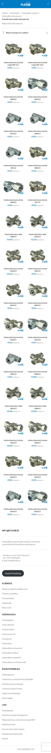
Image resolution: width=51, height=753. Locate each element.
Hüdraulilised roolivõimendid (14, 662)
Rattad (5, 738)
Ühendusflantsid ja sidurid (13, 729)
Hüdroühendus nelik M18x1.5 (37, 407)
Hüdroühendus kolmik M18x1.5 (13, 98)
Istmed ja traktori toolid (12, 688)
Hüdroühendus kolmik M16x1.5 (37, 98)
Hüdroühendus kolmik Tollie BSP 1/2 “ (13, 63)
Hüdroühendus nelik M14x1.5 (37, 235)
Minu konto (7, 607)
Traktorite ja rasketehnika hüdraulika (17, 679)
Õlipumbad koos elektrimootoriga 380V (18, 720)
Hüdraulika (15, 13)
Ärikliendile (6, 603)
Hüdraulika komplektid (11, 657)
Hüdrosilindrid (8, 625)
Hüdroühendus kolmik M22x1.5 (13, 270)
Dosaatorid (6, 639)
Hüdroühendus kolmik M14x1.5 (13, 132)
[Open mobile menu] (3, 4)
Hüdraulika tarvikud (30, 13)
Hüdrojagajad (7, 620)
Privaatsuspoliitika (10, 593)
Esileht (5, 13)
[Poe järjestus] (47, 33)
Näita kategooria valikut (17, 32)
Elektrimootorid (8, 724)
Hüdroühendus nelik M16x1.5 (13, 235)
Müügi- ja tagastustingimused (14, 589)
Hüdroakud (6, 643)
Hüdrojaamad (7, 710)
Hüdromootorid (8, 634)
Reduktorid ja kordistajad (12, 684)
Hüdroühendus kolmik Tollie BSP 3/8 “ (37, 63)
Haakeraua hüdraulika (11, 693)
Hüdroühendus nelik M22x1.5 (13, 407)
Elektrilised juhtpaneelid (12, 734)
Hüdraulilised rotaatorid (12, 648)
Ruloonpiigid (7, 698)
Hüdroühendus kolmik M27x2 (13, 166)
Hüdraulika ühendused (11, 16)
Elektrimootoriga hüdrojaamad (14, 715)
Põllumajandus (8, 675)
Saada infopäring (13, 573)
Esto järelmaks (8, 598)
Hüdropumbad (8, 629)
